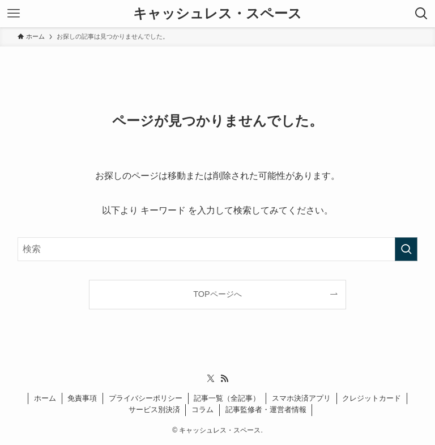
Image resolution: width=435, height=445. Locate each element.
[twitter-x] (211, 378)
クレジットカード (371, 398)
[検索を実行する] (406, 249)
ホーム (45, 398)
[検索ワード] (218, 249)
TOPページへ (217, 294)
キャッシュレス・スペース (217, 13)
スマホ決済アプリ (301, 398)
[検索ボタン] (421, 13)
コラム (202, 409)
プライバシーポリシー (145, 398)
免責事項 (82, 398)
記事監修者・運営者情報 (265, 409)
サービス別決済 (154, 409)
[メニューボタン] (13, 13)
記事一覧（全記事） (227, 398)
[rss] (224, 378)
